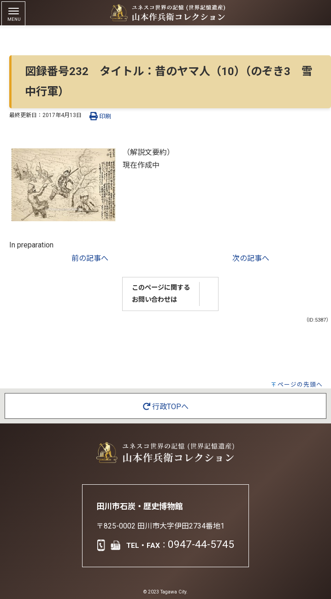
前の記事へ (89, 258)
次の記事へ (250, 258)
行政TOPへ (166, 406)
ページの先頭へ (300, 384)
